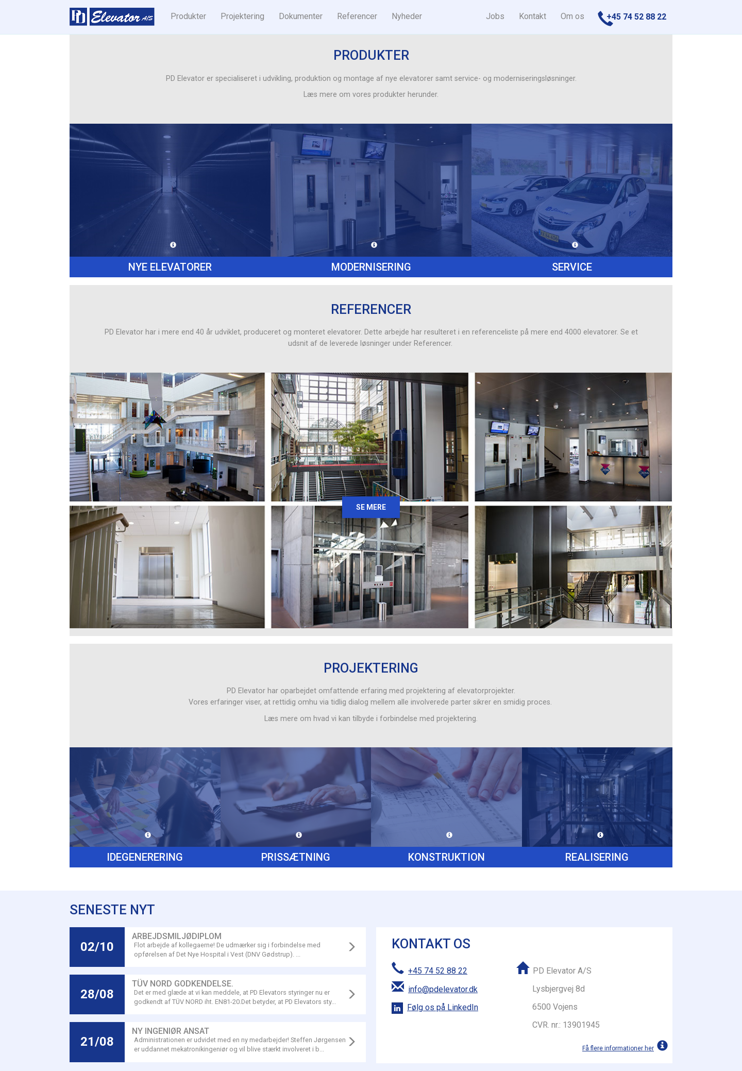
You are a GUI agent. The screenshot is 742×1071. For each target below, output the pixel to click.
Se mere (371, 507)
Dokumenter (301, 16)
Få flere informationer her (618, 1048)
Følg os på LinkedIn (442, 1007)
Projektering (242, 16)
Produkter (188, 16)
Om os (572, 16)
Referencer (357, 16)
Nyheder (407, 16)
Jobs (495, 16)
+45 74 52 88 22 (437, 971)
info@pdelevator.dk (443, 989)
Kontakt (532, 16)
